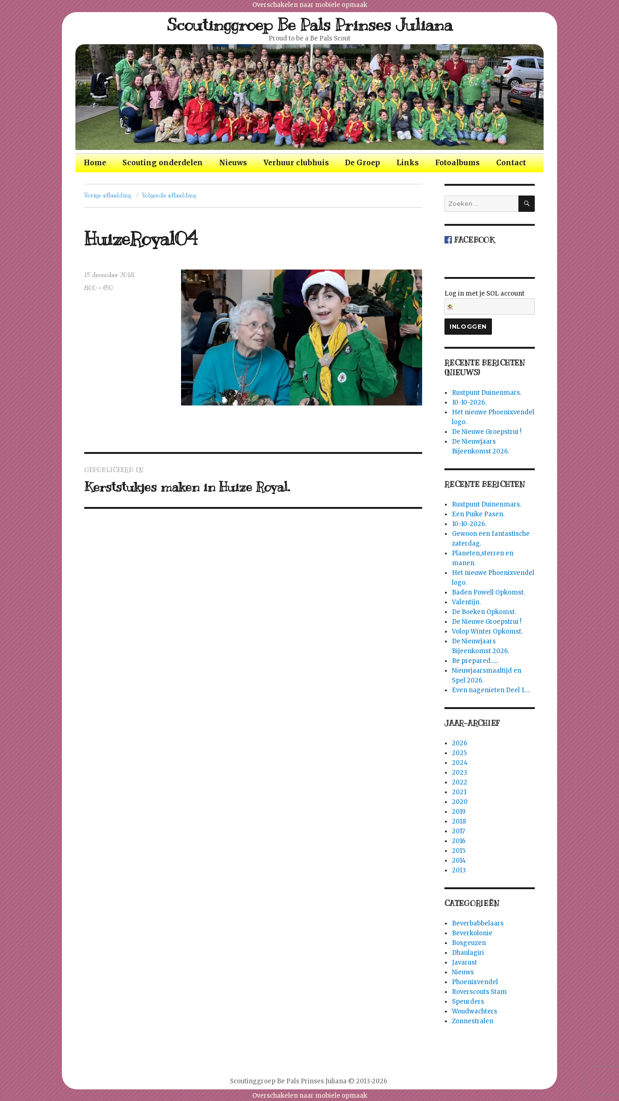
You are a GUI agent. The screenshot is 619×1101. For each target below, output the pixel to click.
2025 (459, 753)
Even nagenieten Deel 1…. (491, 690)
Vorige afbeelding (107, 195)
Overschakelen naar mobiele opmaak (309, 5)
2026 (459, 743)
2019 (458, 812)
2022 (459, 782)
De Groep (362, 162)
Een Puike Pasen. (478, 514)
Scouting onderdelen (162, 162)
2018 (459, 821)
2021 (459, 792)
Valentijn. (466, 602)
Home (95, 162)
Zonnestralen (472, 1021)
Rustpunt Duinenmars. (486, 393)
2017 (458, 831)
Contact (511, 162)
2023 (459, 773)
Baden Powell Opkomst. (488, 592)
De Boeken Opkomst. (484, 612)
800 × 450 (98, 288)
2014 (459, 861)
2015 (458, 851)
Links (408, 162)
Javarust (464, 962)
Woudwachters (474, 1011)
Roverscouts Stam (479, 992)
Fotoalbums (457, 162)
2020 (460, 802)
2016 (458, 841)
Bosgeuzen (469, 943)
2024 (460, 763)
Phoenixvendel (475, 982)
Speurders (468, 1002)
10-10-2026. (469, 402)
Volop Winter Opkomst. (487, 631)
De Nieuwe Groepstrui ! (486, 432)
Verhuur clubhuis (296, 162)
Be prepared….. (475, 661)
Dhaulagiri (468, 953)
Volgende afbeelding (169, 195)
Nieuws (233, 162)
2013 (459, 870)
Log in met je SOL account (489, 302)
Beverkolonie (472, 933)
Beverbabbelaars (478, 923)
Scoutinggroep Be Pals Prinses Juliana (309, 24)
